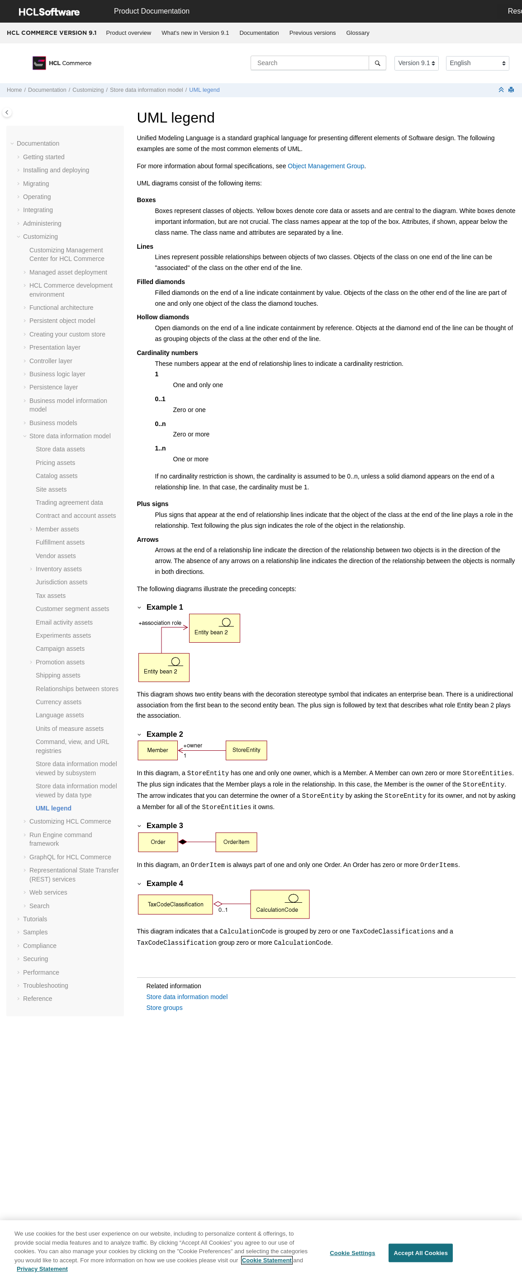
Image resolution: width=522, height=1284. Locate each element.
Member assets (57, 529)
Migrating (36, 183)
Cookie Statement (267, 1263)
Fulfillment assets (60, 542)
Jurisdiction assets (61, 582)
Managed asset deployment (68, 272)
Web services (48, 892)
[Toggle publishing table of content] (7, 112)
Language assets (60, 715)
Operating (37, 196)
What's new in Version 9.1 (195, 32)
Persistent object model (62, 320)
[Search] (377, 63)
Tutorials (35, 919)
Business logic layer (57, 374)
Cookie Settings (352, 1255)
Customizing (88, 90)
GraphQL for (70, 857)
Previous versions (312, 32)
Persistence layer (53, 387)
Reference (37, 998)
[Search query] (318, 63)
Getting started (44, 157)
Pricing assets (55, 462)
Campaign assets (60, 648)
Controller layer (50, 361)
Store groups (165, 1007)
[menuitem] (129, 33)
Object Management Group (326, 166)
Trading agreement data (69, 502)
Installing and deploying (56, 170)
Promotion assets (60, 662)
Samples (35, 932)
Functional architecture (61, 307)
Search (39, 906)
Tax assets (51, 595)
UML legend (204, 90)
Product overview (129, 32)
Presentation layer (55, 347)
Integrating (38, 209)
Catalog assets (57, 475)
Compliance (40, 945)
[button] (13, 143)
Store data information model (146, 90)
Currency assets (58, 702)
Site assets (51, 489)
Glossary (357, 32)
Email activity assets (64, 622)
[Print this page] (512, 90)
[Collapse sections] (502, 90)
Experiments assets (63, 635)
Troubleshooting (45, 985)
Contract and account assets (76, 515)
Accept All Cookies (421, 1255)
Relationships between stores (77, 688)
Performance (41, 972)
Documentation (259, 32)
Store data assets (60, 449)
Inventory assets (59, 569)
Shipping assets (58, 675)
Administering (42, 223)
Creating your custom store (67, 334)
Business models (53, 422)
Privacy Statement (42, 1272)
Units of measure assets (70, 728)
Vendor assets (56, 555)
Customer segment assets (72, 608)
